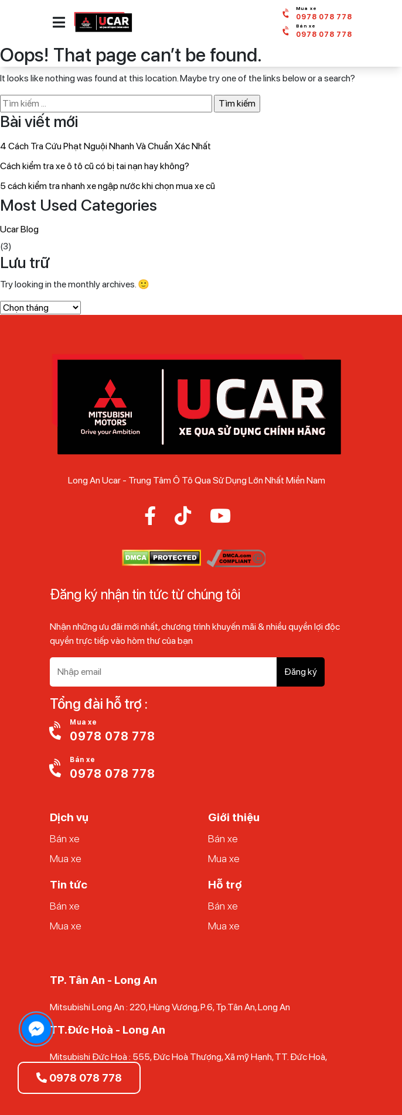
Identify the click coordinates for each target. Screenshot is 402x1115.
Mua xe (65, 858)
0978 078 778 (79, 1078)
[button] (59, 22)
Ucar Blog (19, 229)
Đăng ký (300, 671)
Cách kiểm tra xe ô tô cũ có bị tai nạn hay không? (94, 165)
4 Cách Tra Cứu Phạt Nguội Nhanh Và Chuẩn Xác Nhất (105, 146)
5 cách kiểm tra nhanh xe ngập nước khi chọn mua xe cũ (107, 185)
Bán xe (65, 838)
